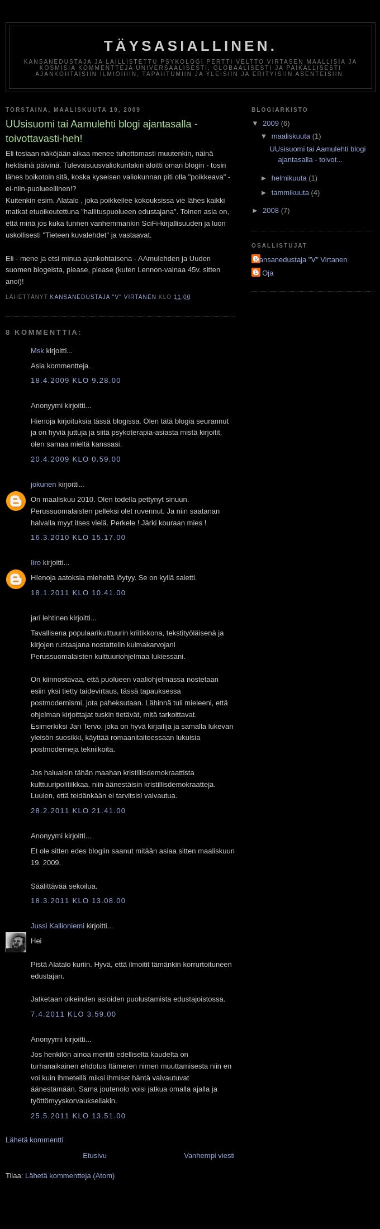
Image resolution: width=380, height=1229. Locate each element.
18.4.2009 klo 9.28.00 (76, 380)
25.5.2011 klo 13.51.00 (78, 1116)
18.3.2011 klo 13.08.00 (78, 900)
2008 (272, 210)
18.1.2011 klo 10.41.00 (78, 593)
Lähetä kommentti (34, 1140)
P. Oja (263, 273)
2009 (272, 123)
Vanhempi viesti (209, 1155)
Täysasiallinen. (191, 45)
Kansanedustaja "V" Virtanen (301, 259)
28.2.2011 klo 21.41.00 (78, 810)
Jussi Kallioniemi (57, 926)
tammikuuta (291, 192)
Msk (37, 351)
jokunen (43, 484)
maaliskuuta (292, 136)
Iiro (36, 562)
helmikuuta (290, 178)
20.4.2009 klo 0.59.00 (76, 459)
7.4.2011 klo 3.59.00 (73, 1014)
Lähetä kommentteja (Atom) (70, 1175)
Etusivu (95, 1155)
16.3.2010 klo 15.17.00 (78, 537)
